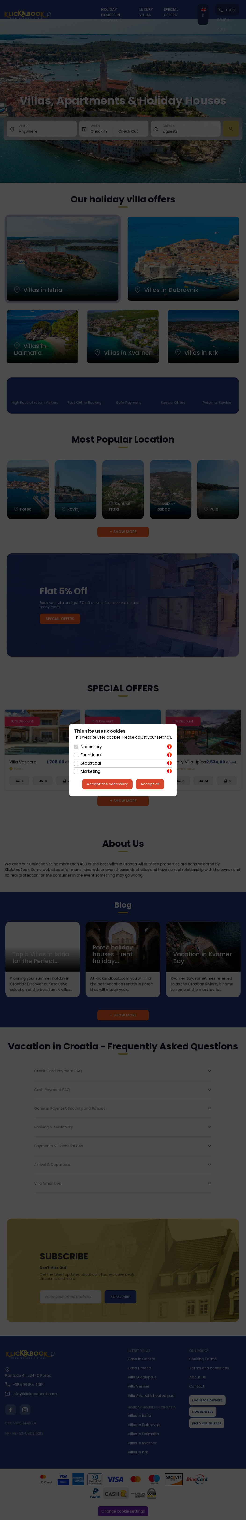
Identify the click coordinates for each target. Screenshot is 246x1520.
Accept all (150, 784)
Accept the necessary (107, 784)
